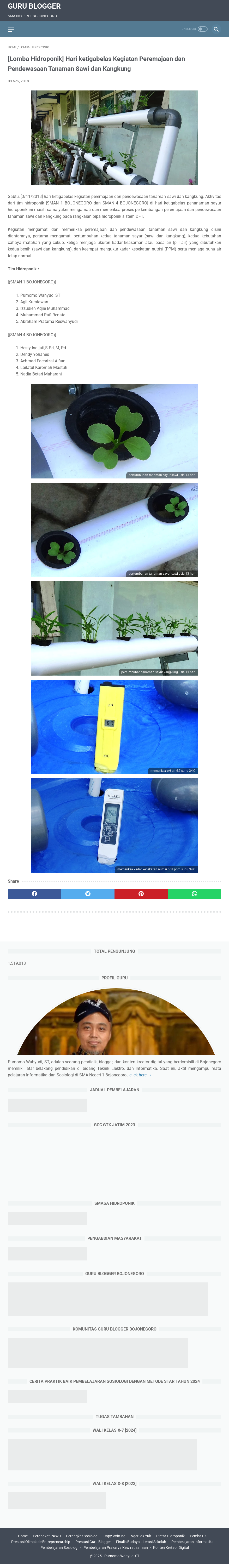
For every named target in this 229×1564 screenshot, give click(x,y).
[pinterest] (141, 894)
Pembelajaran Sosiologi (59, 1547)
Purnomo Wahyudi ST (121, 1556)
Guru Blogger (34, 6)
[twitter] (88, 894)
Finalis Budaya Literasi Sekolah (141, 1542)
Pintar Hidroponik (170, 1536)
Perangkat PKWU (47, 1536)
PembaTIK (198, 1536)
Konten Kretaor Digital (171, 1547)
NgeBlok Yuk (141, 1536)
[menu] (11, 29)
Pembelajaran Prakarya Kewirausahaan (115, 1547)
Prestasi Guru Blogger (93, 1542)
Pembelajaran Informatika (192, 1542)
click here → (140, 1074)
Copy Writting (114, 1536)
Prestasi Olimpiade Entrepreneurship (40, 1542)
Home (23, 1536)
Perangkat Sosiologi (82, 1536)
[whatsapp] (194, 894)
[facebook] (34, 894)
